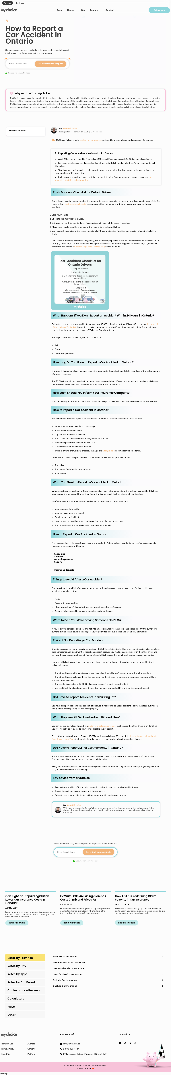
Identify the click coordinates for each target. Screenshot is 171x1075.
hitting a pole (108, 450)
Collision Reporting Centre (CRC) (89, 246)
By (68, 128)
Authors (31, 1043)
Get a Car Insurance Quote (50, 63)
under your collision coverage (102, 725)
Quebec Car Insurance (65, 986)
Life (83, 10)
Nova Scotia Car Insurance (67, 974)
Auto (59, 10)
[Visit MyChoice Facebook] (125, 1043)
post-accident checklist (75, 204)
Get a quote (159, 10)
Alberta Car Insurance (65, 956)
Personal (7, 3)
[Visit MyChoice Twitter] (130, 1043)
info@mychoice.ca (71, 1043)
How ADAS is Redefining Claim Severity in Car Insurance (135, 897)
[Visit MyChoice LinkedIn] (120, 1043)
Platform (31, 1054)
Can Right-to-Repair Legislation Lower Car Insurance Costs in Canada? (27, 899)
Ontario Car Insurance (65, 980)
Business (20, 3)
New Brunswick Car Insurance (69, 962)
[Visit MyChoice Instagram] (136, 1043)
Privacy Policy (7, 1048)
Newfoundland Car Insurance (68, 968)
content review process (91, 140)
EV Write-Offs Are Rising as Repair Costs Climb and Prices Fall (83, 897)
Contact (110, 10)
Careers (31, 1048)
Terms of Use (7, 1043)
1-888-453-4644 (71, 1048)
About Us (5, 1054)
